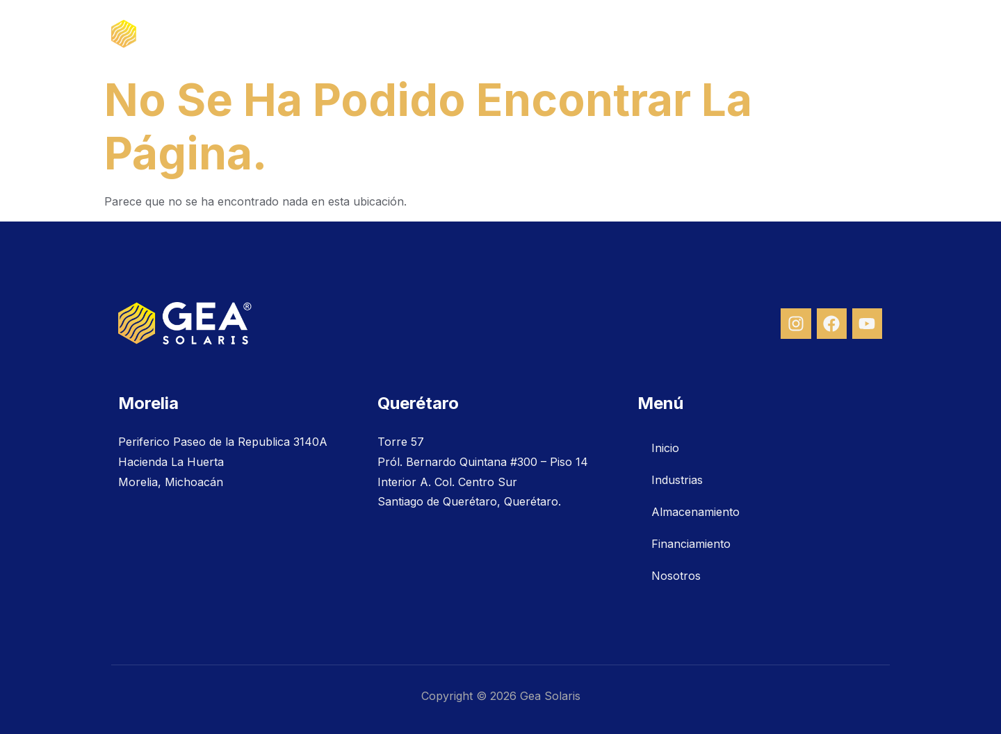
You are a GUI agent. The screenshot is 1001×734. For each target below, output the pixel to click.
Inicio (464, 34)
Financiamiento (754, 34)
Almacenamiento (637, 34)
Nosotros (850, 34)
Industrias (534, 34)
